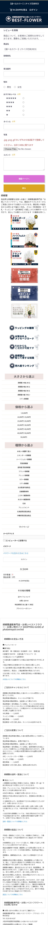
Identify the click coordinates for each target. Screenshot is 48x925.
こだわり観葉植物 (24, 431)
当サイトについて (24, 532)
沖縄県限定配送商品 (24, 451)
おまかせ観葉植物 (24, 435)
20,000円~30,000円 (24, 361)
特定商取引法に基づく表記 (24, 540)
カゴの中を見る (24, 516)
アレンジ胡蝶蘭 (24, 411)
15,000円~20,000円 (24, 357)
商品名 (6, 44)
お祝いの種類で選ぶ (24, 387)
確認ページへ (24, 179)
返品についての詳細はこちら (13, 830)
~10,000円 (24, 349)
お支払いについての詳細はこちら (14, 615)
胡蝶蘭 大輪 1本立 (24, 318)
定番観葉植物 (24, 427)
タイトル (7, 121)
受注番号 (7, 68)
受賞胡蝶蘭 (24, 399)
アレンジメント (24, 443)
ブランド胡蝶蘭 (24, 407)
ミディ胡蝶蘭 (24, 334)
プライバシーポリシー (24, 544)
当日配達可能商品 (24, 423)
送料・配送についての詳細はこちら (15, 757)
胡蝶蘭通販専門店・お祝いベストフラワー (24, 910)
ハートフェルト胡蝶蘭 (24, 395)
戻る (24, 188)
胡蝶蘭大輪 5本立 (24, 326)
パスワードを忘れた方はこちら (15, 489)
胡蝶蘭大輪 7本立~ (24, 330)
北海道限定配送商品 (24, 447)
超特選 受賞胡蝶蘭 (24, 403)
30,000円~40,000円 (24, 365)
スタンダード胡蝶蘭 (24, 391)
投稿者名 (7, 55)
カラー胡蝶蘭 (24, 415)
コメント (7, 154)
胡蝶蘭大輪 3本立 (24, 322)
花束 (23, 439)
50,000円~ (24, 373)
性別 (5, 82)
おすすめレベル (10, 94)
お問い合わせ (24, 536)
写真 (5, 134)
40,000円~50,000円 (24, 369)
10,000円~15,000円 (24, 353)
